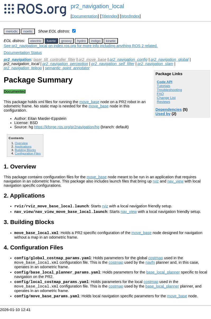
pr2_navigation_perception (65, 64)
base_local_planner (163, 277)
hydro (81, 41)
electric (36, 41)
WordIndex (130, 16)
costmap (155, 261)
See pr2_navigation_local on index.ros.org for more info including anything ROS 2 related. (81, 46)
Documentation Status (23, 53)
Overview (21, 143)
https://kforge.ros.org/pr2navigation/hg (66, 127)
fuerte (51, 41)
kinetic (111, 41)
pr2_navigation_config (128, 59)
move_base (89, 102)
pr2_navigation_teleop (23, 68)
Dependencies (168, 109)
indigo (96, 41)
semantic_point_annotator (67, 68)
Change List (166, 98)
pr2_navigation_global (170, 59)
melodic (12, 31)
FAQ (160, 94)
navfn (150, 266)
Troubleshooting (169, 90)
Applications (23, 146)
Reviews (163, 102)
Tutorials (163, 86)
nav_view (175, 181)
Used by (163, 114)
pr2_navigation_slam (155, 64)
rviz (156, 181)
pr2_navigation (17, 59)
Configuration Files (28, 153)
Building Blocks (25, 150)
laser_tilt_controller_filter (54, 59)
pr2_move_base (92, 59)
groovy (66, 41)
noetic (28, 31)
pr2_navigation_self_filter (112, 64)
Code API (164, 82)
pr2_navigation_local (97, 6)
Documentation (85, 16)
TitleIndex (109, 16)
